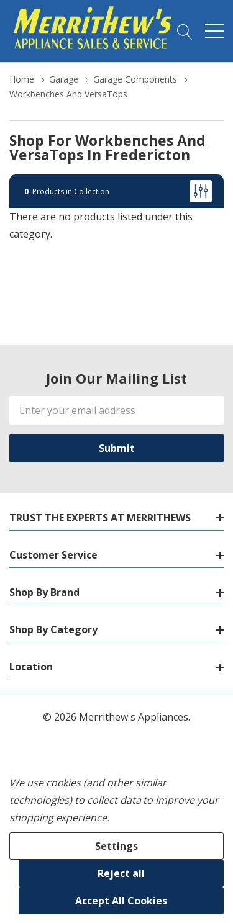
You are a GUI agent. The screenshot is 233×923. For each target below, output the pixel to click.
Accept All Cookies (121, 900)
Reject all (121, 873)
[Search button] (185, 31)
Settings (116, 846)
